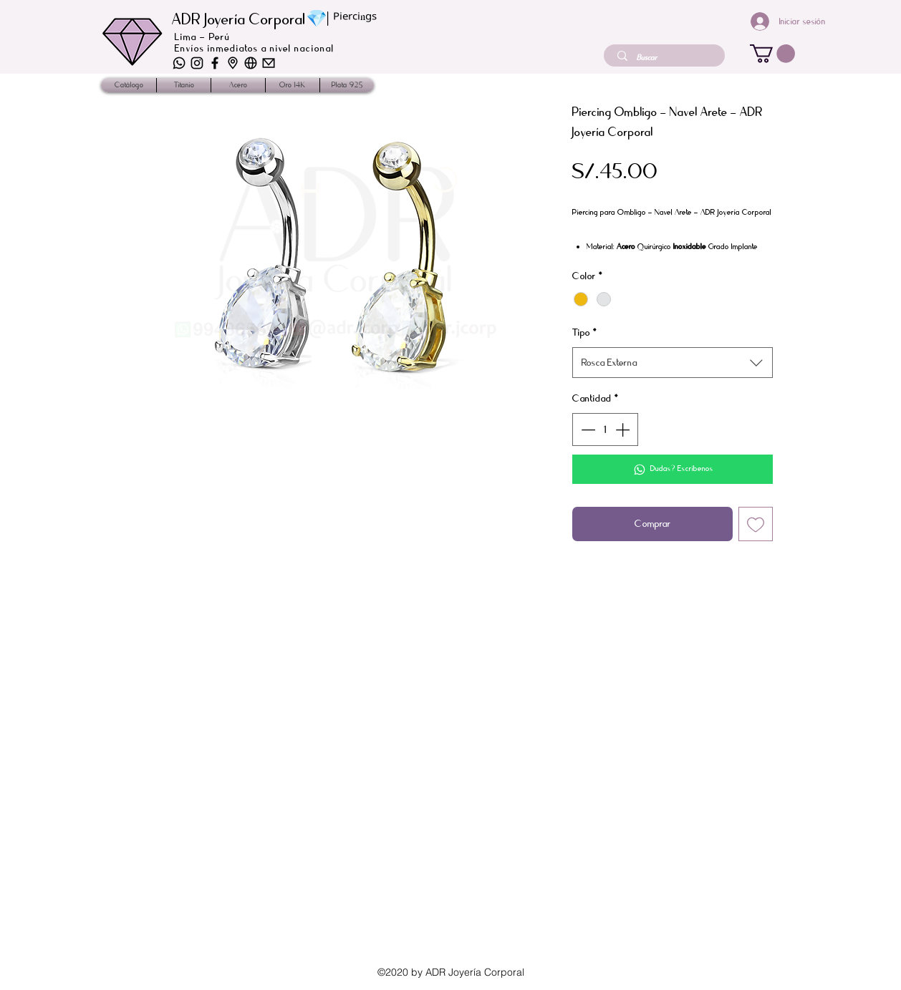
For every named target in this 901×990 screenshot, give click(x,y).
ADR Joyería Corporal (239, 19)
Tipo (584, 332)
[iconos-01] (268, 63)
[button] (772, 53)
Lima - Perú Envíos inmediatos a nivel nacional (254, 42)
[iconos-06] (179, 63)
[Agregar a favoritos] (755, 524)
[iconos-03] (251, 63)
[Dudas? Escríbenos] (672, 469)
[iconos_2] (215, 63)
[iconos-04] (197, 63)
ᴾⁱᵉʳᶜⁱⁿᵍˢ (355, 20)
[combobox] (672, 362)
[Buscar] (666, 57)
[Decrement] (586, 429)
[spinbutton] (605, 429)
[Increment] (624, 429)
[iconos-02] (233, 63)
